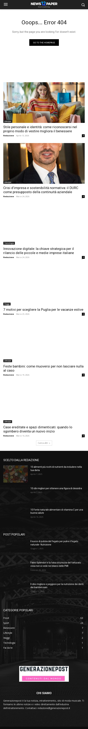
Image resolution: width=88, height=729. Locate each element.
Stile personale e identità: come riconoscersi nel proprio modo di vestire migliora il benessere (40, 129)
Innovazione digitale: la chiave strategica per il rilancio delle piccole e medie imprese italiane (38, 251)
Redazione (8, 135)
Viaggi (7, 304)
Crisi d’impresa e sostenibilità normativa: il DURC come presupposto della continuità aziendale (40, 190)
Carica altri (44, 443)
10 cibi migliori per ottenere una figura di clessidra (56, 488)
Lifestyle (7, 121)
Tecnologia (9, 243)
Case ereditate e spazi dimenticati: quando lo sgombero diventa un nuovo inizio (37, 429)
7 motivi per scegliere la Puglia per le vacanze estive (43, 310)
